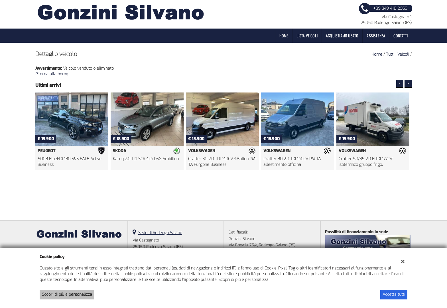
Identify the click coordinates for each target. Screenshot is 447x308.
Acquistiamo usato (342, 36)
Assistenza (376, 36)
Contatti (400, 36)
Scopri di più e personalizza (67, 294)
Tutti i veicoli (397, 54)
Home (283, 36)
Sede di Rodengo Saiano (160, 232)
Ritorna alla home (51, 74)
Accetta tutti (394, 294)
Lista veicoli (307, 36)
